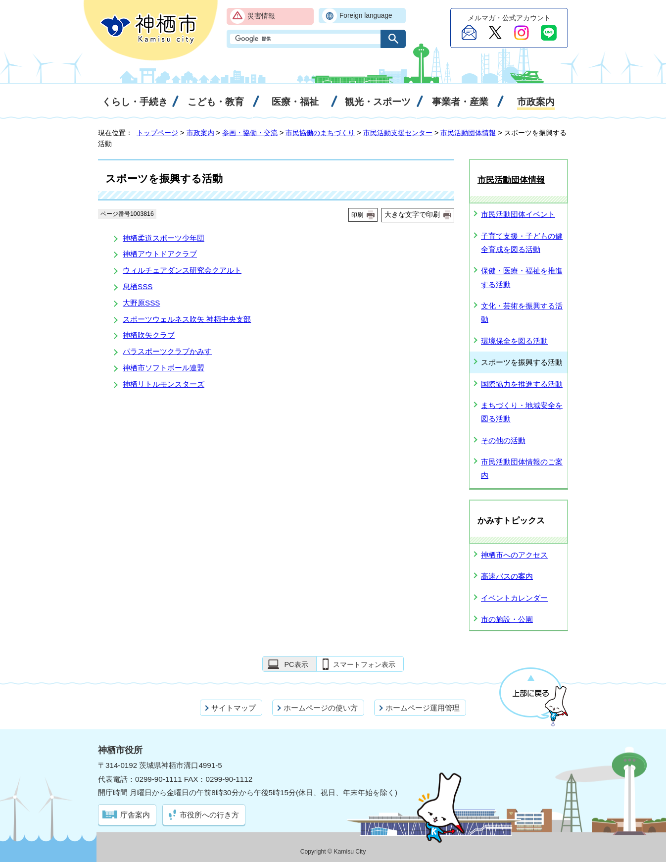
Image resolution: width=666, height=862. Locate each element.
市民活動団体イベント (518, 214)
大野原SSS (141, 303)
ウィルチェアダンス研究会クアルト (182, 270)
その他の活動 (503, 440)
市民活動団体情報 (468, 133)
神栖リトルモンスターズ (163, 384)
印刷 (357, 214)
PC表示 (296, 664)
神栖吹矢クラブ (149, 335)
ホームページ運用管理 (422, 708)
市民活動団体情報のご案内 (522, 468)
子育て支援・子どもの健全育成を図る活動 (522, 243)
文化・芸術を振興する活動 (522, 312)
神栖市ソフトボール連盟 (163, 367)
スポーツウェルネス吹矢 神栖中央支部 (187, 319)
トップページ (157, 133)
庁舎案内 (135, 815)
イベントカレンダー (514, 598)
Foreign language (365, 15)
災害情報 (261, 16)
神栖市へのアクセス (514, 555)
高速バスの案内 (507, 576)
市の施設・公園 (507, 619)
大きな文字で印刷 (412, 214)
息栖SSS (137, 286)
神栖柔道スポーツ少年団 (163, 238)
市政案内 (200, 133)
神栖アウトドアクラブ (160, 254)
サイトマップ (233, 708)
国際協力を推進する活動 (522, 384)
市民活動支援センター (397, 133)
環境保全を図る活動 (514, 341)
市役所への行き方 (209, 815)
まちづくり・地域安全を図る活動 (522, 412)
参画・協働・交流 (250, 133)
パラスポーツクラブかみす (167, 351)
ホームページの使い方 (321, 708)
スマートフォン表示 (364, 664)
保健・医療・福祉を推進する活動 (522, 277)
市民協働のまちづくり (320, 133)
